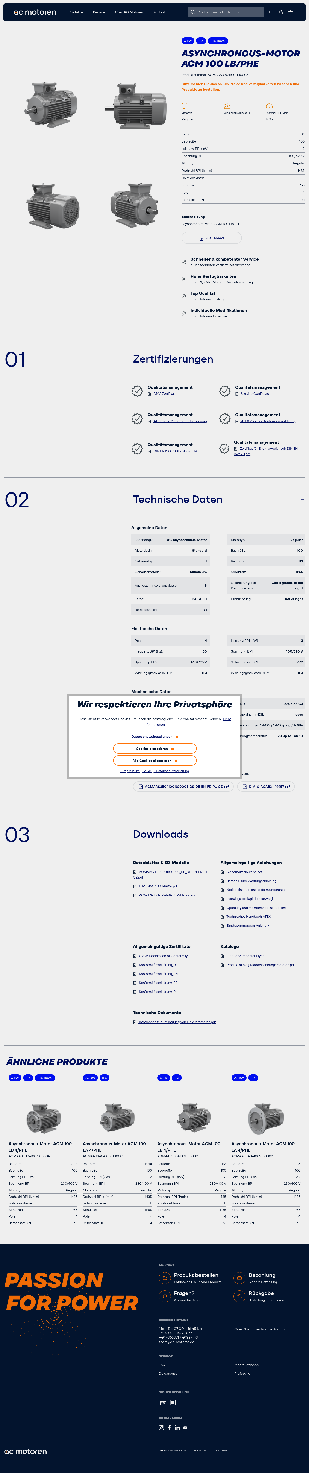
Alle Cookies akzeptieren (152, 760)
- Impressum (130, 771)
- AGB (147, 771)
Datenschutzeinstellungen (152, 736)
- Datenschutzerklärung (171, 771)
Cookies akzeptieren (152, 748)
